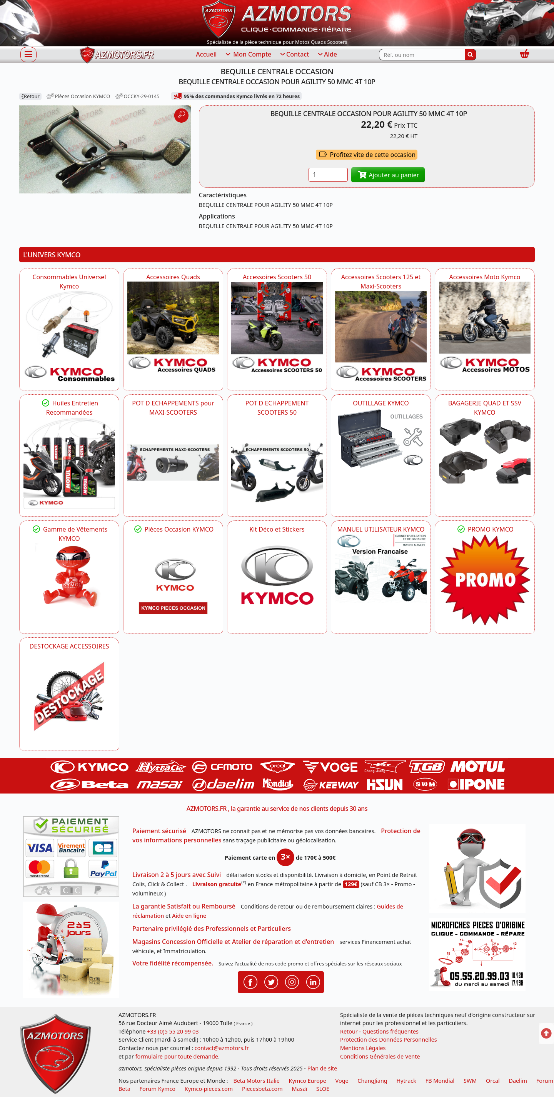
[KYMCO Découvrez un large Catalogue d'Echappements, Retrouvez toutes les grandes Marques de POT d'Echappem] (277, 462)
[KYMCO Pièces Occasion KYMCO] (173, 579)
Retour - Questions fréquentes (379, 1031)
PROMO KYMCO (485, 529)
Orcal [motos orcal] (493, 1080)
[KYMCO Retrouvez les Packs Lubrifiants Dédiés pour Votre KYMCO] (69, 462)
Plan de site (322, 1068)
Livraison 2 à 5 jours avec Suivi (176, 874)
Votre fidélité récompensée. (173, 963)
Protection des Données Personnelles (388, 1039)
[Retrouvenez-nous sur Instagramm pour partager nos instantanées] (292, 981)
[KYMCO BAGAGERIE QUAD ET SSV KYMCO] (485, 450)
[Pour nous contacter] (480, 956)
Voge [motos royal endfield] (342, 1080)
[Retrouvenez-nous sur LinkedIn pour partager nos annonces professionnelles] (313, 981)
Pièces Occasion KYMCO (173, 529)
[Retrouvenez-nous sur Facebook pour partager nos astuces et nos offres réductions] (250, 981)
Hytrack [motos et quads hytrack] (406, 1080)
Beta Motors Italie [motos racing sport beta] (256, 1080)
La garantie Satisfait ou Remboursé (183, 906)
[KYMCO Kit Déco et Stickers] (277, 579)
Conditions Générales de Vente (380, 1056)
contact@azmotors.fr (222, 1048)
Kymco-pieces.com (209, 1088)
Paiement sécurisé (159, 831)
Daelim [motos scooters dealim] (518, 1080)
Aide (327, 54)
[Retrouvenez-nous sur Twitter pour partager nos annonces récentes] (271, 981)
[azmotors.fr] (117, 54)
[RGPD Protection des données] (480, 871)
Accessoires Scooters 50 (277, 277)
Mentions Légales (363, 1048)
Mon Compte (247, 54)
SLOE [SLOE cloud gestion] (322, 1088)
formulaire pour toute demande (176, 1056)
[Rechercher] (470, 54)
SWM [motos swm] (470, 1080)
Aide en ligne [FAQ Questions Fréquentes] (189, 915)
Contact (294, 54)
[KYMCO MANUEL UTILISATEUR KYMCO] (381, 568)
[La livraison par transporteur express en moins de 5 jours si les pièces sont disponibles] (74, 952)
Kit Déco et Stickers (276, 529)
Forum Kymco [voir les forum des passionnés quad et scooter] (158, 1088)
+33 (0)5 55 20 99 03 (173, 1031)
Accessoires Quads (173, 277)
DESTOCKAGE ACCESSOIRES (69, 646)
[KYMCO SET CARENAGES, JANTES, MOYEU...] (485, 579)
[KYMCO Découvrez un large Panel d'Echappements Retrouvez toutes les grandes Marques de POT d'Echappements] (173, 462)
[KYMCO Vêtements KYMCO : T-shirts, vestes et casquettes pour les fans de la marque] (69, 577)
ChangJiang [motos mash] (372, 1080)
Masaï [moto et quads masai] (299, 1088)
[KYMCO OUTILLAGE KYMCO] (381, 438)
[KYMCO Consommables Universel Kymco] (69, 336)
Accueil (206, 54)
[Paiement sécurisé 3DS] (74, 859)
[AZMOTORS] (69, 696)
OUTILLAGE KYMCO (381, 403)
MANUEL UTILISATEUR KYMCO (380, 529)
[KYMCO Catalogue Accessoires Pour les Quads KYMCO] (173, 327)
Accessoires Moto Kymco (484, 277)
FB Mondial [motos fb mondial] (440, 1080)
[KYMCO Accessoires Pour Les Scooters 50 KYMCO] (277, 327)
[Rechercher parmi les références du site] (422, 54)
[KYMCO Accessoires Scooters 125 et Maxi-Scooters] (381, 336)
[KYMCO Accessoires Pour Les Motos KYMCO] (485, 327)
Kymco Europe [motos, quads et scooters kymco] (307, 1080)
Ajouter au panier (388, 175)
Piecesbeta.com (262, 1088)
